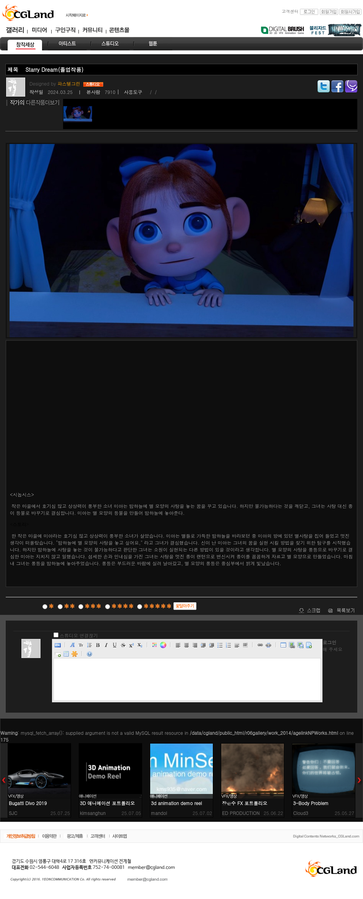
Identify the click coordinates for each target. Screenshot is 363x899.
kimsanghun (92, 813)
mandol (159, 813)
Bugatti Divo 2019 (28, 803)
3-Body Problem (311, 803)
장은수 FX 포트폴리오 (244, 803)
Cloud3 (300, 813)
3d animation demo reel (176, 803)
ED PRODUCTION (240, 813)
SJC (13, 813)
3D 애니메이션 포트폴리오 (107, 803)
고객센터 (290, 11)
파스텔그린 (69, 83)
